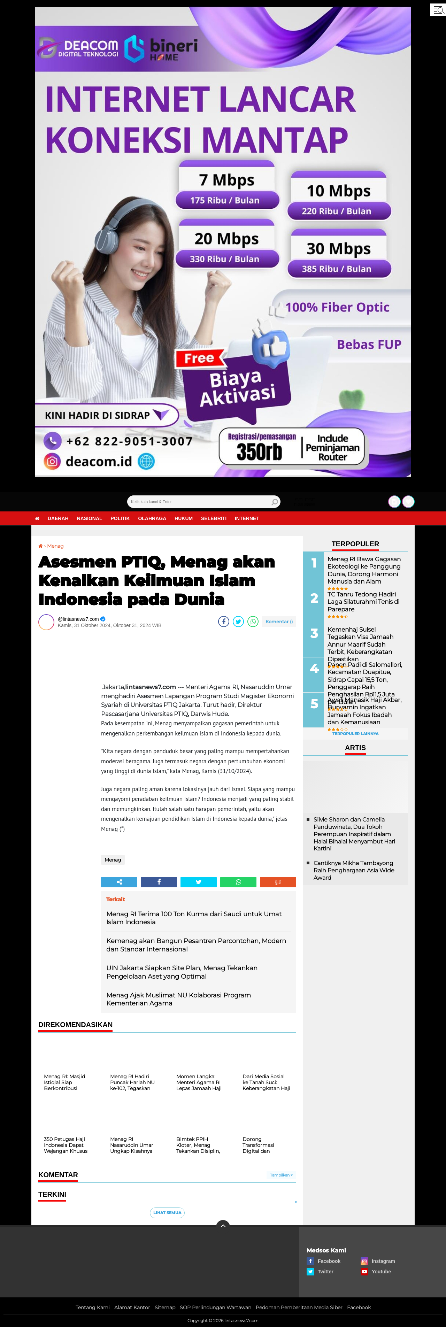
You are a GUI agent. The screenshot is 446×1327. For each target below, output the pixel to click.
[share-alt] (119, 882)
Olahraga (152, 518)
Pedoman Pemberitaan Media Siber (299, 1307)
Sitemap (165, 1307)
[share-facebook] (223, 621)
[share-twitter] (238, 621)
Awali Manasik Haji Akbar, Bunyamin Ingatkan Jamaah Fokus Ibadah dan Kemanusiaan (364, 710)
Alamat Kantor (132, 1307)
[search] (203, 501)
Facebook (359, 1307)
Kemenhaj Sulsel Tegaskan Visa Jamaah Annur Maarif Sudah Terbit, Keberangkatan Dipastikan (365, 640)
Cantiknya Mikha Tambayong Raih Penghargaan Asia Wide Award (354, 870)
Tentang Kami (93, 1307)
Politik (120, 518)
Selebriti (214, 518)
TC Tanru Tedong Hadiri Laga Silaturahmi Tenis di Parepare (362, 601)
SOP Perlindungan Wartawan (215, 1307)
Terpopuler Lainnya (355, 733)
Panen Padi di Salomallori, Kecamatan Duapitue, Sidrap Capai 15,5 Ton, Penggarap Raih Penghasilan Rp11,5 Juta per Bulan (363, 682)
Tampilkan (281, 1175)
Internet (247, 518)
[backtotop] (223, 1227)
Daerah (58, 518)
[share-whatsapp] (253, 621)
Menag (55, 546)
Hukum (184, 518)
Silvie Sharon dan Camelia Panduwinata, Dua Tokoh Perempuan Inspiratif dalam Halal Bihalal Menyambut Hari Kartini (354, 834)
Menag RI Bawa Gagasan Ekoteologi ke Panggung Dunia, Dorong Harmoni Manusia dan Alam (362, 569)
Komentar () (279, 621)
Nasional (89, 518)
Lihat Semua (167, 1212)
